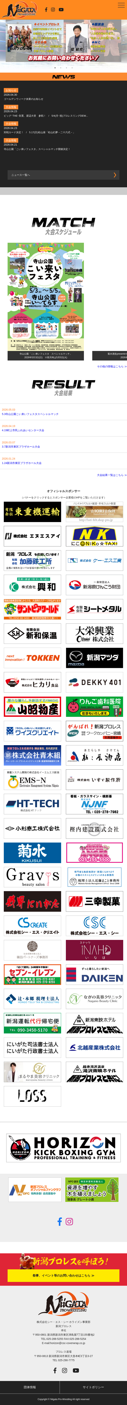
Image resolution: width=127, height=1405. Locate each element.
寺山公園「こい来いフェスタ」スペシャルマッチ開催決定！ (37, 149)
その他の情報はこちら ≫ (112, 366)
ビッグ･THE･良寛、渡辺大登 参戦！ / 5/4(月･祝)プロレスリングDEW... (46, 115)
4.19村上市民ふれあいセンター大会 (23, 430)
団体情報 (30, 1387)
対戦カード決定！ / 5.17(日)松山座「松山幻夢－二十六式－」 (39, 132)
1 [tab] (55, 68)
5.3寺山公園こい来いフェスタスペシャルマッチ (30, 414)
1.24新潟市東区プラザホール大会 (22, 463)
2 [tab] (61, 68)
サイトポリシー (93, 1387)
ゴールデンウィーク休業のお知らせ (23, 99)
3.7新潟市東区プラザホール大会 (21, 446)
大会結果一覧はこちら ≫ (112, 475)
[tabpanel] (63, 36)
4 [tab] (72, 68)
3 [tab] (66, 68)
